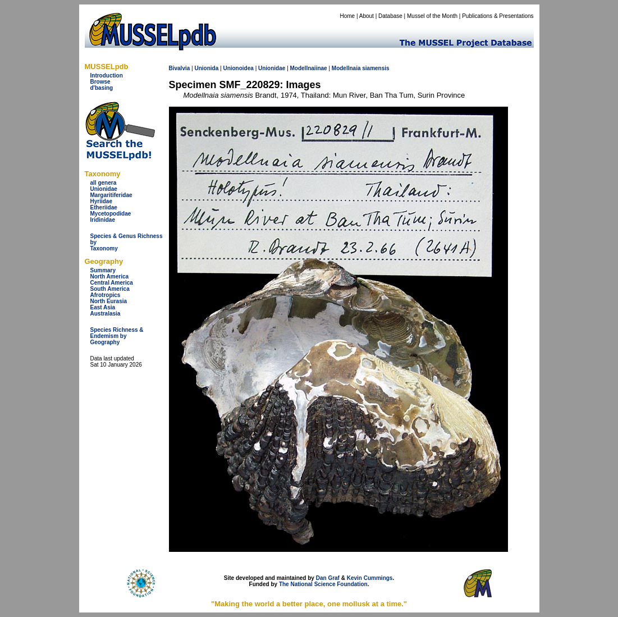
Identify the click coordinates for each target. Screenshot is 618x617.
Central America (111, 283)
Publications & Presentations (497, 16)
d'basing (101, 88)
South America (110, 289)
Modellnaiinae (308, 68)
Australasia (105, 313)
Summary (103, 270)
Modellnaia (346, 68)
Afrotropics (105, 295)
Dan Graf (328, 578)
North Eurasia (108, 301)
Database (390, 16)
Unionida (206, 68)
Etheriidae (103, 207)
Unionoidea (238, 68)
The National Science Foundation (323, 584)
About (366, 16)
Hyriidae (101, 201)
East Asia (103, 307)
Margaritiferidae (111, 195)
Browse (100, 82)
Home (347, 16)
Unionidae (103, 189)
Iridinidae (102, 220)
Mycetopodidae (110, 214)
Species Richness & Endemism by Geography (117, 336)
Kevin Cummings (370, 578)
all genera (103, 183)
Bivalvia (179, 68)
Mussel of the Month (432, 16)
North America (109, 276)
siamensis (375, 68)
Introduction (106, 75)
